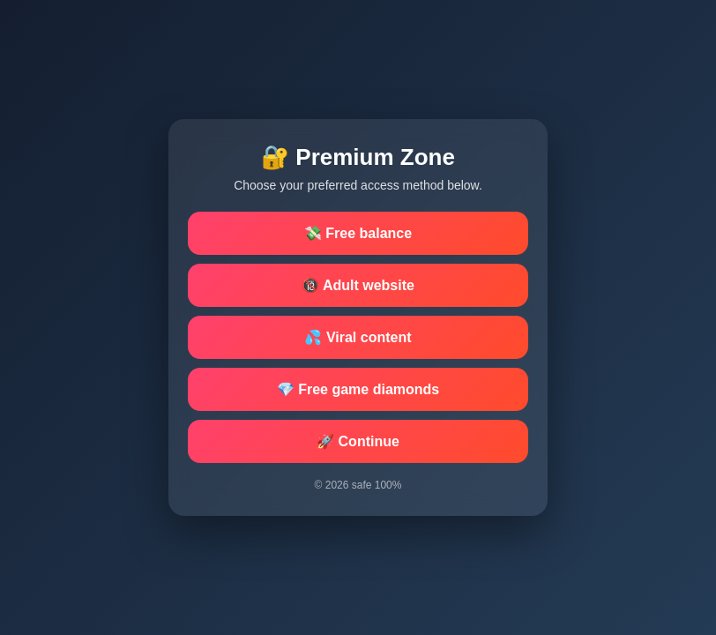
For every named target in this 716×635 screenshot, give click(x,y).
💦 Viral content (357, 337)
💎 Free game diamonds (358, 389)
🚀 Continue (358, 441)
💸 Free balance (358, 233)
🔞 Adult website (358, 285)
